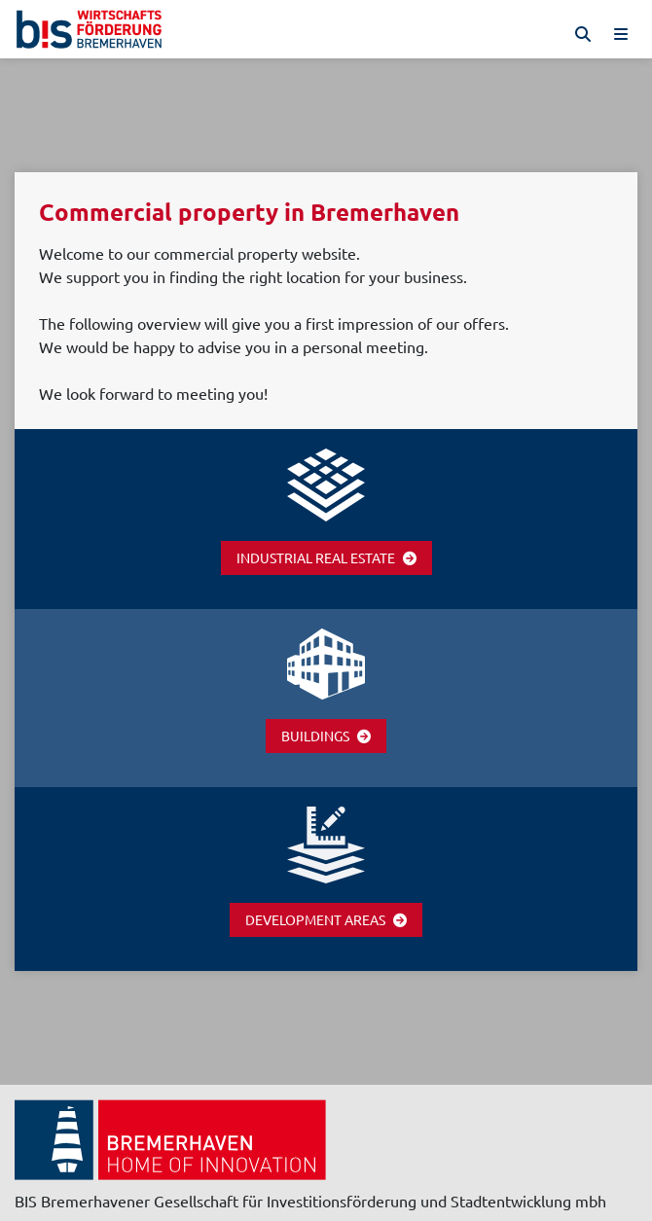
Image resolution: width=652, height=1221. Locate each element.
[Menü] (620, 34)
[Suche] (582, 34)
